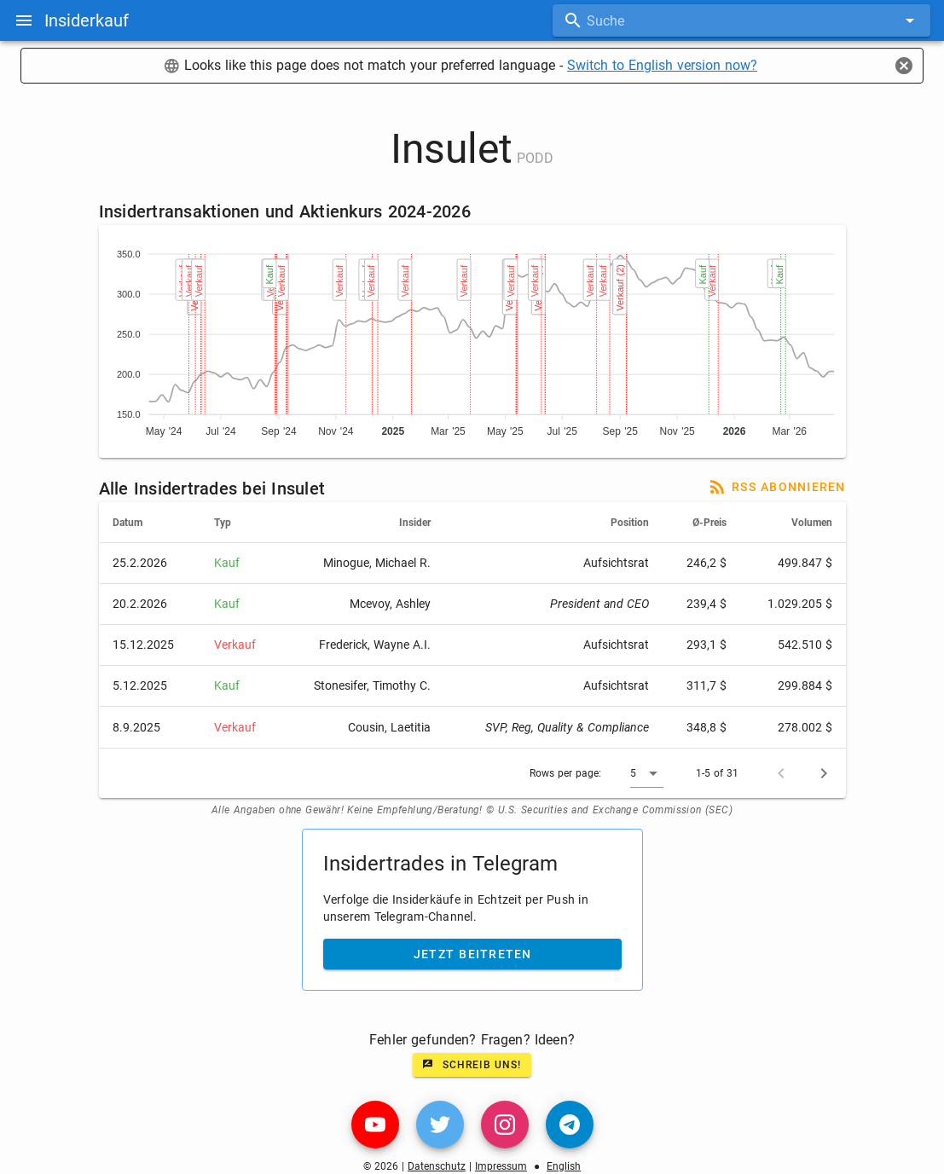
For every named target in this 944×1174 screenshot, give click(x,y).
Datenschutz (437, 1166)
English (564, 1166)
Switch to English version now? (662, 65)
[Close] (904, 66)
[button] (646, 773)
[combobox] (741, 20)
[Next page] (823, 773)
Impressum (501, 1166)
